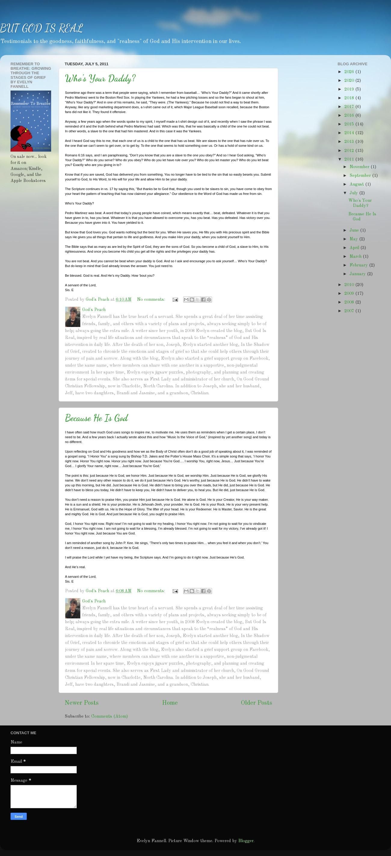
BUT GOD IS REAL (41, 28)
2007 (349, 311)
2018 (349, 98)
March (356, 256)
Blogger (246, 841)
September (360, 176)
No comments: (151, 299)
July (354, 193)
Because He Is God (96, 417)
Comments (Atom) (109, 716)
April (354, 248)
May (354, 239)
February (359, 265)
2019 (349, 89)
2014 (349, 133)
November (360, 167)
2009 (349, 293)
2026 (349, 72)
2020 (349, 81)
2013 (349, 142)
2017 (349, 107)
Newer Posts (82, 703)
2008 (349, 302)
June (354, 230)
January (358, 274)
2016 (349, 115)
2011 (349, 159)
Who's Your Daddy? (100, 78)
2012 (349, 151)
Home (170, 703)
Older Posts (256, 703)
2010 (349, 285)
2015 (349, 124)
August (357, 184)
